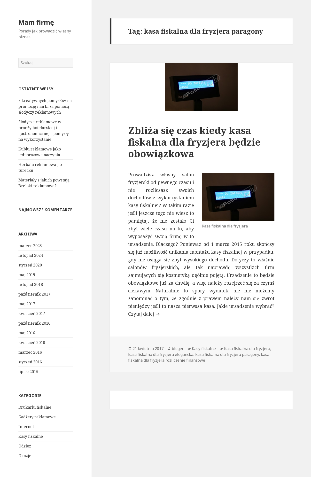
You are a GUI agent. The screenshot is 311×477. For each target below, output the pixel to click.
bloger (178, 348)
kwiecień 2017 (31, 313)
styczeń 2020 (30, 265)
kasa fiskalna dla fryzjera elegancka (160, 354)
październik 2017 (34, 294)
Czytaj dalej (144, 314)
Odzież (24, 446)
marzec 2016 (30, 352)
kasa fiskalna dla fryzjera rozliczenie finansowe (198, 357)
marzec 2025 (30, 245)
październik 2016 (34, 323)
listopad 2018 (30, 284)
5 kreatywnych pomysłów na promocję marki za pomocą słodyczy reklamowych (45, 106)
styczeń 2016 (30, 362)
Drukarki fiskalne (34, 407)
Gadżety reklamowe (37, 417)
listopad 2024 (30, 255)
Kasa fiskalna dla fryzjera (247, 348)
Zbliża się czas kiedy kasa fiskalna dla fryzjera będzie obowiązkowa (194, 142)
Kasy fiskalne (30, 436)
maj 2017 (26, 303)
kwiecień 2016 (31, 342)
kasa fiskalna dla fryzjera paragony (227, 354)
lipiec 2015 (28, 371)
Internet (26, 426)
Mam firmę (36, 22)
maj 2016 (26, 333)
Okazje (24, 455)
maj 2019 (26, 274)
